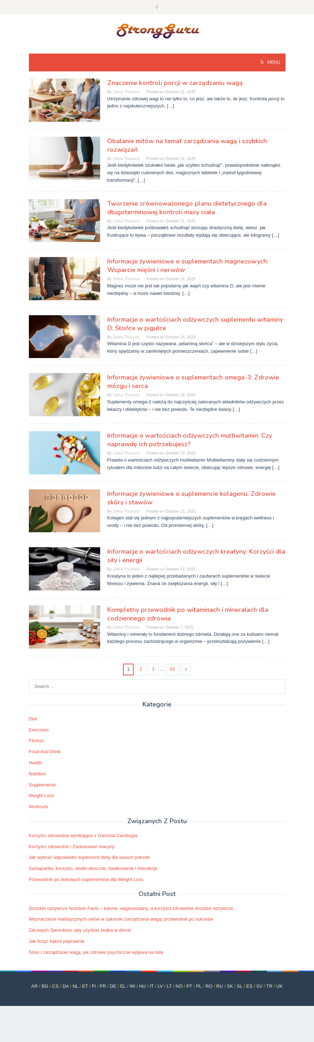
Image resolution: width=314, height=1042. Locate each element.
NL (75, 986)
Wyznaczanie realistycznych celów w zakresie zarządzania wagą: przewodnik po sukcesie (121, 919)
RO (208, 986)
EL (122, 986)
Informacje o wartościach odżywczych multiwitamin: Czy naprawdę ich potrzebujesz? (189, 439)
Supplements (42, 784)
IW (132, 986)
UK (279, 986)
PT (189, 986)
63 (172, 669)
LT (169, 986)
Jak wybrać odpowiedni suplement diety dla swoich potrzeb (89, 857)
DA (65, 986)
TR (269, 986)
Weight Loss (41, 795)
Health (35, 762)
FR (103, 986)
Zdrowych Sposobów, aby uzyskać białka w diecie (80, 930)
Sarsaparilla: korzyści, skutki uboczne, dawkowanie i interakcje (93, 868)
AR (34, 986)
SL (239, 986)
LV (160, 986)
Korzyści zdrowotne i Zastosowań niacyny (72, 846)
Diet (33, 718)
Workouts (38, 806)
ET (85, 986)
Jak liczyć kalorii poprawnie (57, 941)
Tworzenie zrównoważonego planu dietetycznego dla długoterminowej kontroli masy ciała (187, 207)
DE (113, 986)
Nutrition (37, 773)
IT (152, 986)
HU (142, 986)
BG (45, 986)
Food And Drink (45, 751)
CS (55, 986)
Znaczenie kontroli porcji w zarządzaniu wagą (175, 83)
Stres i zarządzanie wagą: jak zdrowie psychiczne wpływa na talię (96, 952)
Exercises (39, 730)
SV (259, 986)
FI (94, 986)
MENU (273, 62)
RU (219, 986)
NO (179, 986)
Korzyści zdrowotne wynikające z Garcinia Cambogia (83, 835)
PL (198, 986)
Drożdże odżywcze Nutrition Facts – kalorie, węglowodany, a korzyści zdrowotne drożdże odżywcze (131, 908)
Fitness (36, 740)
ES (249, 986)
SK (230, 986)
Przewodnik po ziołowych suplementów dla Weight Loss (86, 879)
